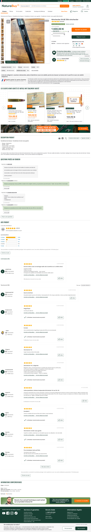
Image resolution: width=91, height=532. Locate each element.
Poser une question (84, 58)
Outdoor (50, 11)
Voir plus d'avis (45, 466)
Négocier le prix (81, 37)
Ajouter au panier (81, 29)
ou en (60, 31)
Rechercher (64, 6)
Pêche (11, 11)
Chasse (4, 11)
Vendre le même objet (74, 138)
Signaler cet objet (85, 138)
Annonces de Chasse (6, 16)
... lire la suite (6, 188)
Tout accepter (81, 528)
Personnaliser (68, 528)
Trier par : (78, 285)
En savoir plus (56, 83)
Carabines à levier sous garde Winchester (52, 16)
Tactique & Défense (39, 11)
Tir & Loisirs (19, 11)
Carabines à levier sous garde (32, 16)
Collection (28, 11)
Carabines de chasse (18, 16)
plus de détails (35, 70)
